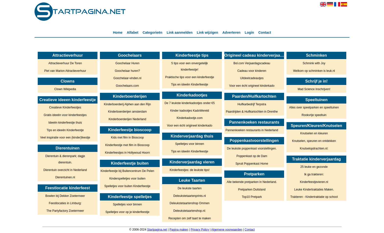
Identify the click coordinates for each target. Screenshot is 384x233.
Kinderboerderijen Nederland (127, 119)
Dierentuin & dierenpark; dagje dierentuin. (65, 159)
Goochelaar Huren (127, 63)
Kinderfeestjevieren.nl (314, 182)
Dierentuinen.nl (65, 177)
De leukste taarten (189, 188)
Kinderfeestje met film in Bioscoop (127, 145)
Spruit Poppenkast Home (252, 163)
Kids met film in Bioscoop (127, 137)
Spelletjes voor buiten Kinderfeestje (127, 186)
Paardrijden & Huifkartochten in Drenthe (252, 111)
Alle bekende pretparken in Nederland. (252, 182)
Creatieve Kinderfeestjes (65, 107)
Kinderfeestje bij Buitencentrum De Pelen (127, 171)
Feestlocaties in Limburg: (65, 203)
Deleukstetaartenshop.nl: (189, 210)
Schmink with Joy (314, 63)
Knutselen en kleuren (314, 133)
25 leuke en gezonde (314, 167)
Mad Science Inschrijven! (314, 89)
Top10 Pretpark (252, 197)
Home (117, 32)
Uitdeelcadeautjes (252, 78)
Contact (264, 32)
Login (249, 32)
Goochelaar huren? (127, 71)
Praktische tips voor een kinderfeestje (189, 77)
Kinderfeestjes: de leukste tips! (190, 170)
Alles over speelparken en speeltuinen (314, 107)
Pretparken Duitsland (251, 189)
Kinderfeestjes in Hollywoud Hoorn (127, 152)
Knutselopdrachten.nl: (314, 148)
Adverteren (231, 32)
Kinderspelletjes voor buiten (127, 178)
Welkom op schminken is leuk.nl (314, 71)
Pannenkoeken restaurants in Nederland (252, 130)
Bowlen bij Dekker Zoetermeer (65, 196)
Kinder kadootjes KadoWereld (189, 110)
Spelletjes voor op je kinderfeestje (127, 212)
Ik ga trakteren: (314, 174)
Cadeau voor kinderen (251, 71)
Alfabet (132, 32)
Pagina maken (178, 229)
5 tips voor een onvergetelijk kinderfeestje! (189, 66)
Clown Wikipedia (65, 89)
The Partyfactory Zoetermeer (65, 210)
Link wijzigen (207, 32)
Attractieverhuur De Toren (65, 63)
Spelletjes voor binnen (127, 204)
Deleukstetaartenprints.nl (189, 196)
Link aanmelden (179, 32)
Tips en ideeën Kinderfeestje (65, 130)
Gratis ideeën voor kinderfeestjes (65, 115)
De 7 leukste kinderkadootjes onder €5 (190, 103)
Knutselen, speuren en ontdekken (314, 141)
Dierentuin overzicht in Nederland (65, 170)
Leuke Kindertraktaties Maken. (314, 189)
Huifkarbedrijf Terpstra (252, 104)
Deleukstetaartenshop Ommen (190, 203)
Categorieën (152, 32)
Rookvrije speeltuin (314, 115)
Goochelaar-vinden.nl (127, 78)
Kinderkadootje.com (190, 118)
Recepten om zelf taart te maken (189, 218)
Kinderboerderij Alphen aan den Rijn (127, 104)
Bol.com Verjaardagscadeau (251, 63)
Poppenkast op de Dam (252, 156)
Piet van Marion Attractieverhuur (65, 71)
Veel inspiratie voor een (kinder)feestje (65, 137)
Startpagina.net (157, 229)
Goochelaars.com (127, 85)
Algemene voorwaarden (226, 229)
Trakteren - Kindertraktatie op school (314, 197)
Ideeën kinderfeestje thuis (65, 122)
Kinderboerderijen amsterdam (127, 111)
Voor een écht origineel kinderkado (189, 125)
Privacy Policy (200, 229)
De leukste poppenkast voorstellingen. (252, 148)
